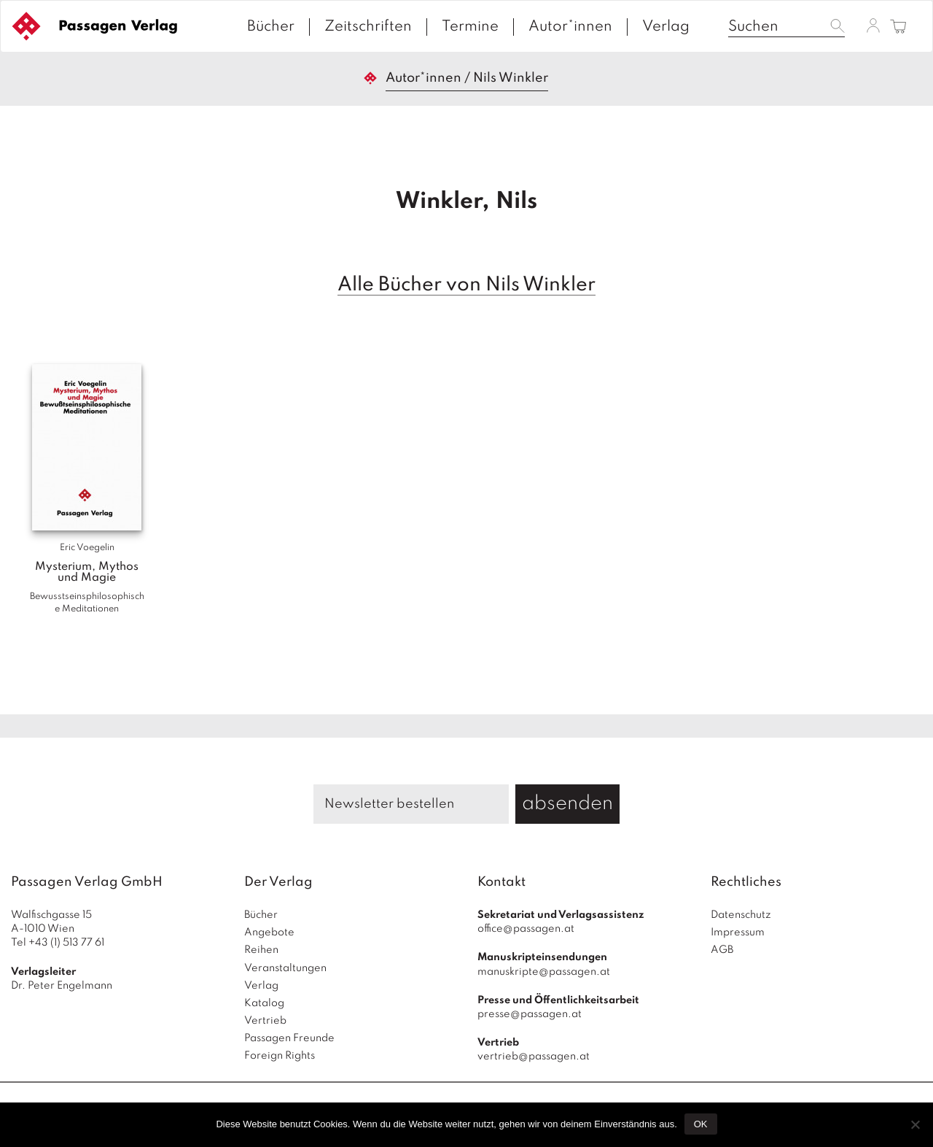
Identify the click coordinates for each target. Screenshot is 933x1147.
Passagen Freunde (289, 1038)
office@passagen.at (525, 929)
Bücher (270, 27)
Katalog (264, 1003)
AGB (722, 950)
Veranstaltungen (285, 968)
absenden (567, 804)
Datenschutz (741, 915)
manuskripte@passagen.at (543, 972)
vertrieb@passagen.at (533, 1056)
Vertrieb (265, 1021)
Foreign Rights (279, 1056)
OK (701, 1124)
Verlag (666, 27)
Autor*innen (570, 27)
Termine (470, 27)
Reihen (261, 950)
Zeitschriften (368, 27)
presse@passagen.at (529, 1014)
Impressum (738, 932)
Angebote (269, 932)
